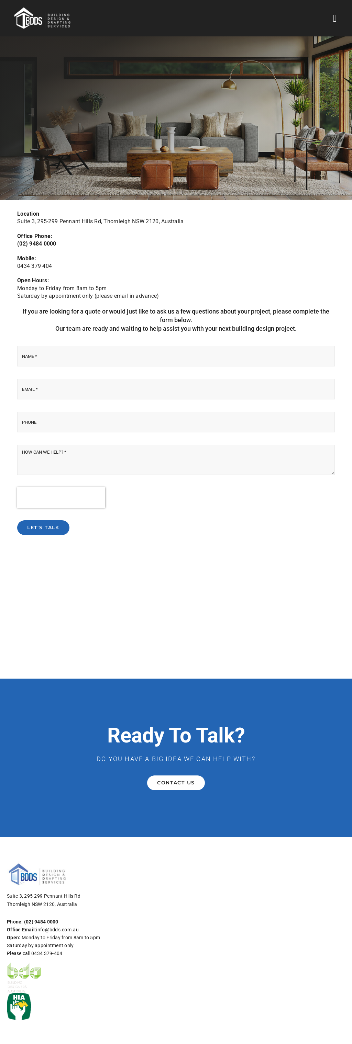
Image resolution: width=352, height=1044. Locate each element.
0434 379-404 (46, 953)
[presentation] (61, 497)
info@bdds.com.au (57, 929)
